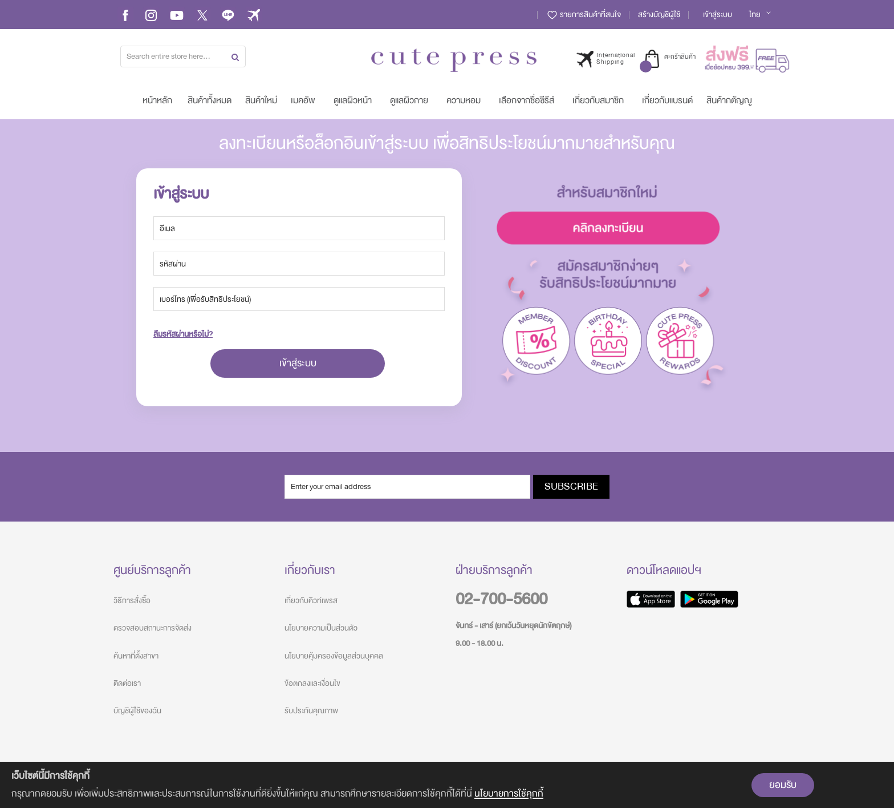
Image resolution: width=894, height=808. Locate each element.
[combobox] (183, 56)
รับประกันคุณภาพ (311, 710)
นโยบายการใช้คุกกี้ (508, 793)
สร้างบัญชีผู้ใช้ (659, 14)
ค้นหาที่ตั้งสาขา (136, 655)
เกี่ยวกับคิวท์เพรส (311, 600)
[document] (447, 784)
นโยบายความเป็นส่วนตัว (321, 628)
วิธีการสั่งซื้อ (132, 600)
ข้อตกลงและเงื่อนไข (312, 683)
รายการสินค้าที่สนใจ (583, 14)
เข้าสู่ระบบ (717, 14)
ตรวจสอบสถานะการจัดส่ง (152, 628)
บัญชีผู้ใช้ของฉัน (137, 710)
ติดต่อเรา (127, 683)
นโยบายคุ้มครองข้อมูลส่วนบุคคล (334, 655)
